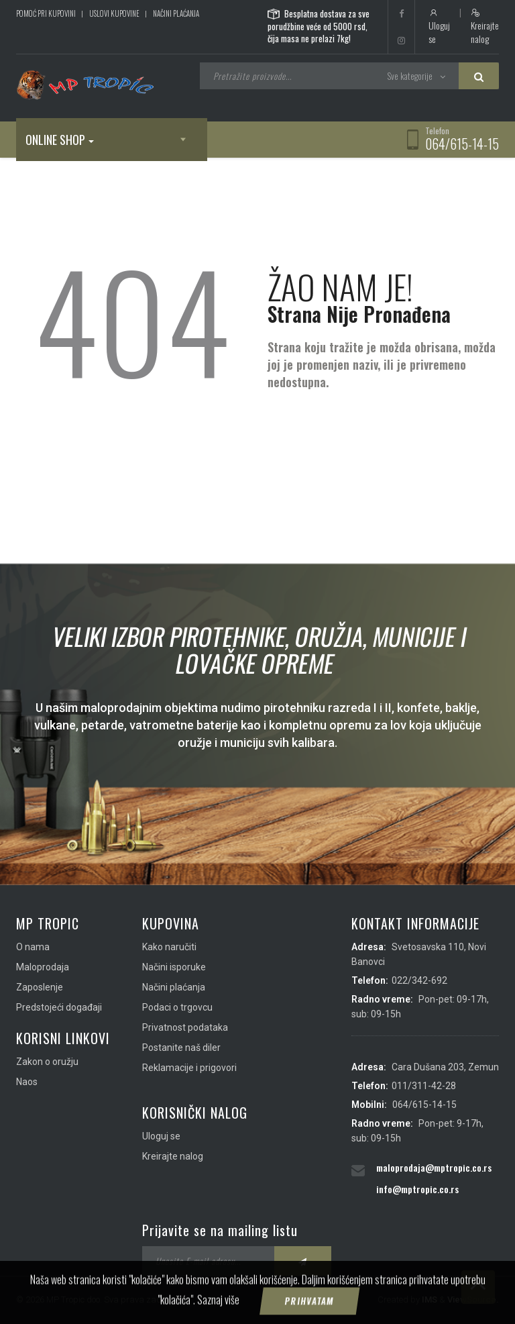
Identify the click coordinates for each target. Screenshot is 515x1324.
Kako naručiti (169, 946)
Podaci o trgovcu (177, 1007)
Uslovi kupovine (114, 13)
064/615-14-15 (462, 144)
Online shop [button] (59, 139)
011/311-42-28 (424, 1085)
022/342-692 (419, 980)
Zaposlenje (39, 987)
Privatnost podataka (185, 1027)
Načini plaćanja (176, 13)
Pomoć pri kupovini (46, 13)
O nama (33, 946)
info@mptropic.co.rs (417, 1189)
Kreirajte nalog (485, 27)
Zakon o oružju (47, 1061)
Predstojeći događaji (59, 1007)
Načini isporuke (174, 967)
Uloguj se (439, 27)
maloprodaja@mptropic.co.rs (434, 1167)
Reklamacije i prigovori (189, 1067)
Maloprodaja (42, 967)
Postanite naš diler (181, 1047)
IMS (429, 1299)
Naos (27, 1081)
